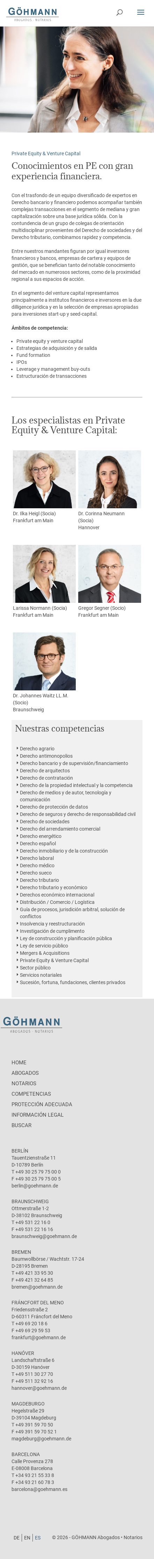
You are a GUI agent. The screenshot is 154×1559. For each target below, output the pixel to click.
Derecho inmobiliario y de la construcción (64, 851)
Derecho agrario (37, 748)
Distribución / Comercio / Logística (57, 902)
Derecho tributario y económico (53, 887)
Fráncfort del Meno (38, 1302)
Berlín (20, 1151)
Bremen (21, 1252)
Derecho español (38, 843)
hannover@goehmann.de (39, 1388)
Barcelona (26, 1454)
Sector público (35, 967)
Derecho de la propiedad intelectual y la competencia (76, 785)
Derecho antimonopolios (46, 756)
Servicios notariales (41, 975)
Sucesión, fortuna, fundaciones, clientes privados (72, 982)
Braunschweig (28, 709)
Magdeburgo (28, 1404)
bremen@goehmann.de (37, 1287)
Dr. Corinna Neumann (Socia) (109, 486)
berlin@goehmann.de (35, 1186)
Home (19, 1062)
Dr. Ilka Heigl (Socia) (44, 483)
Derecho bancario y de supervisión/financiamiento (74, 763)
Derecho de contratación (46, 778)
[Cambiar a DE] (17, 1537)
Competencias (31, 1094)
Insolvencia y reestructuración (52, 924)
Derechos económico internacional (57, 895)
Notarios (24, 1083)
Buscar (21, 1125)
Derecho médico (37, 865)
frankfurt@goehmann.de (39, 1337)
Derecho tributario (39, 880)
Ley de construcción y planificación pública (66, 938)
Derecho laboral (37, 858)
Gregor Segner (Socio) (109, 578)
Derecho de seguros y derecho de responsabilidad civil (77, 814)
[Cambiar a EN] (27, 1537)
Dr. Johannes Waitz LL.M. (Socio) (44, 668)
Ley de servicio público (44, 946)
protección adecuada (42, 1104)
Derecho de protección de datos (54, 807)
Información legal (38, 1115)
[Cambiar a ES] (38, 1537)
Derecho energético (40, 836)
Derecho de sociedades (44, 821)
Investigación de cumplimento (52, 931)
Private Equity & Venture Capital (54, 960)
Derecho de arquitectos (45, 770)
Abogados (25, 1073)
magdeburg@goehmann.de (41, 1438)
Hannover (89, 527)
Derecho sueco (36, 873)
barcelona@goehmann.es (39, 1489)
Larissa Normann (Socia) (44, 578)
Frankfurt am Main (33, 520)
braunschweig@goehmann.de (44, 1236)
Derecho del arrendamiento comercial (60, 829)
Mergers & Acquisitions (44, 953)
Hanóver (23, 1353)
